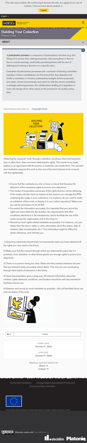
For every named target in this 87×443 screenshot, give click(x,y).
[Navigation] (83, 22)
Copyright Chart (39, 109)
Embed (44, 369)
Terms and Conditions (20, 383)
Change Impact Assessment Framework (55, 383)
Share (43, 366)
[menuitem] (5, 16)
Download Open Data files (42, 386)
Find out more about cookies (47, 6)
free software (41, 432)
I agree (43, 10)
